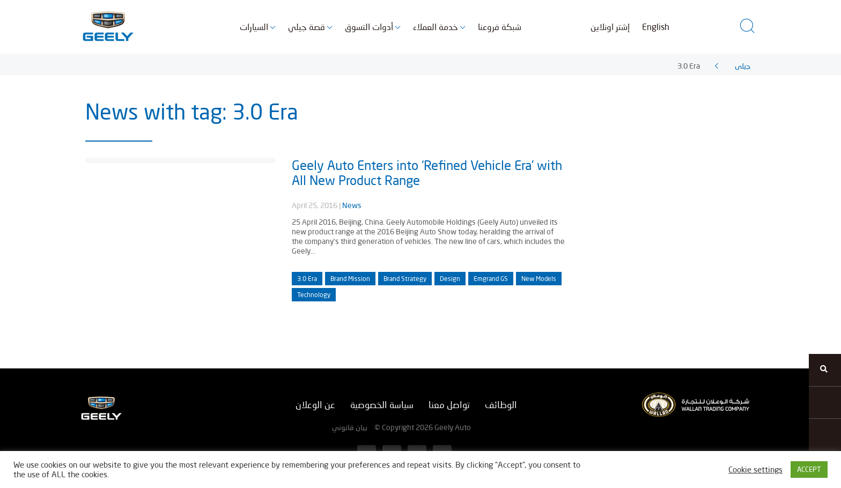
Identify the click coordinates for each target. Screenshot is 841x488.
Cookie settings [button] (755, 469)
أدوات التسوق (369, 26)
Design (450, 279)
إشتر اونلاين (610, 26)
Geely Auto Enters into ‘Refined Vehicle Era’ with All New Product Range (427, 172)
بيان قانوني (349, 427)
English (655, 26)
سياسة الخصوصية (382, 404)
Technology (313, 295)
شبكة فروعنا (499, 26)
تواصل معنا (449, 404)
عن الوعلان (315, 404)
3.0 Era (307, 279)
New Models (538, 279)
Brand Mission (350, 279)
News (352, 205)
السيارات (254, 26)
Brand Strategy (404, 279)
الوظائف (501, 404)
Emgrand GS (491, 279)
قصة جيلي (306, 26)
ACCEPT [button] (809, 469)
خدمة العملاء (435, 26)
